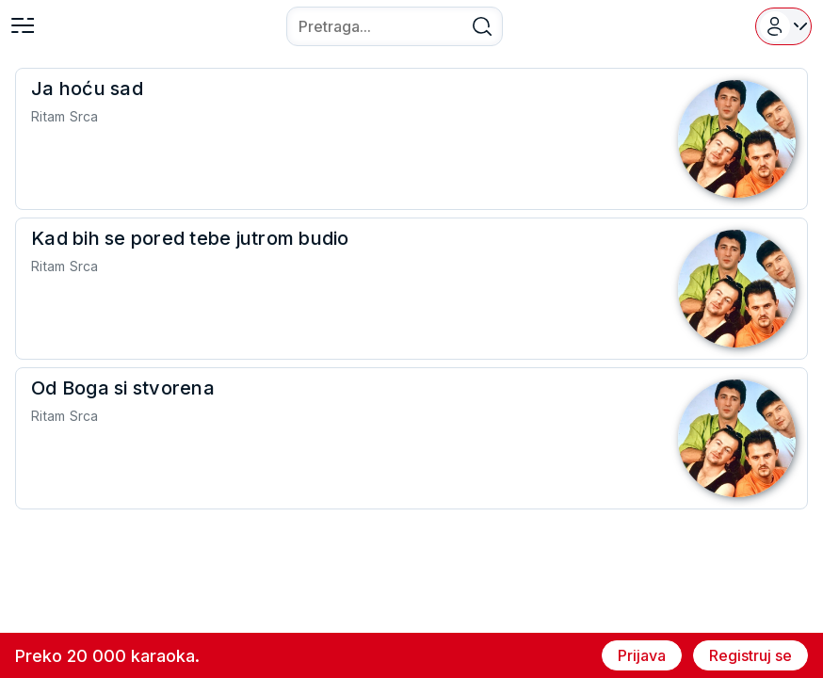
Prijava (642, 655)
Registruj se (750, 655)
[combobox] (394, 26)
